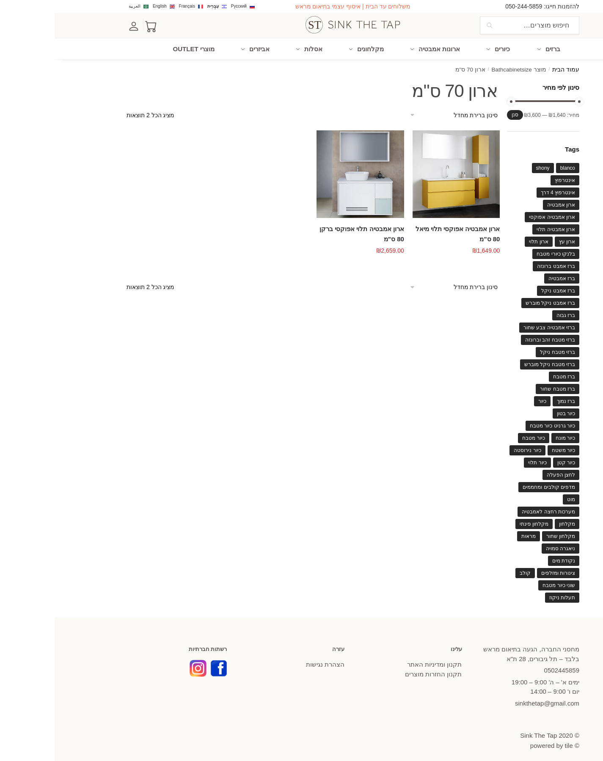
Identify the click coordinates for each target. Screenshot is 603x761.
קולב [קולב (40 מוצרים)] (470, 569)
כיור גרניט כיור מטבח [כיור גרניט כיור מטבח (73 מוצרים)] (497, 422)
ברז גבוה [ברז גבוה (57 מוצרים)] (511, 311)
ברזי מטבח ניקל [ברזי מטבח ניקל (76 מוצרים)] (502, 348)
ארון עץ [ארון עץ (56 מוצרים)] (512, 238)
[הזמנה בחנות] (397, 111)
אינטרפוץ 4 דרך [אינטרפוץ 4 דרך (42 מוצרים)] (503, 189)
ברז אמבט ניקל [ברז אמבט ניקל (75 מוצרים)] (503, 287)
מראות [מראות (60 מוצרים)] (474, 532)
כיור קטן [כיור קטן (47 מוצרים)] (511, 459)
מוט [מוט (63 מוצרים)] (516, 496)
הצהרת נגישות (270, 660)
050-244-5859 (469, 6)
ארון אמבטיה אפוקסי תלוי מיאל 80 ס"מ (403, 230)
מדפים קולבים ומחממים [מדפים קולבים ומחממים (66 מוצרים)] (494, 483)
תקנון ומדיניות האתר (379, 660)
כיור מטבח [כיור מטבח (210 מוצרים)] (479, 434)
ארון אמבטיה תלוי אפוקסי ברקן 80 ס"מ (307, 230)
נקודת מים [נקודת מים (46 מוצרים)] (509, 557)
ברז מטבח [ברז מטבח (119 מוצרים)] (509, 373)
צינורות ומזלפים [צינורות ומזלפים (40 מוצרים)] (503, 569)
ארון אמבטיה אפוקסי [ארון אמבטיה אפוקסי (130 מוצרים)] (497, 213)
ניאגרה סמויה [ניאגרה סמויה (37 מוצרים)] (505, 545)
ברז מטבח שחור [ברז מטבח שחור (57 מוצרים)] (502, 385)
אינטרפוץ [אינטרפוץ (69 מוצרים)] (510, 176)
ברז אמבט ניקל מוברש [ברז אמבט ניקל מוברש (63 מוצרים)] (495, 299)
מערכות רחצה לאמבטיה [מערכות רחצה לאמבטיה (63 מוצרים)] (493, 508)
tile (514, 742)
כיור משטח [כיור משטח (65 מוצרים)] (508, 446)
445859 (507, 666)
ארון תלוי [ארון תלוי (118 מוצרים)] (483, 238)
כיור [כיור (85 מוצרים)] (488, 397)
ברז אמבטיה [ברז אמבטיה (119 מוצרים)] (507, 275)
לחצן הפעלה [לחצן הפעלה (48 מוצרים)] (506, 471)
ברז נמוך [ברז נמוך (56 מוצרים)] (511, 397)
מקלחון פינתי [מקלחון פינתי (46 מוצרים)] (479, 520)
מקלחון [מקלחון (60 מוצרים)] (512, 520)
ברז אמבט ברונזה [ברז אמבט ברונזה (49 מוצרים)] (501, 262)
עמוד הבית (511, 66)
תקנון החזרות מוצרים (378, 670)
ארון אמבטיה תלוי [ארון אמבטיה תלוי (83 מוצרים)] (501, 226)
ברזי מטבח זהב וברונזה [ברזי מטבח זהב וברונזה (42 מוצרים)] (495, 336)
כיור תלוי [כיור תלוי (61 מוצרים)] (483, 459)
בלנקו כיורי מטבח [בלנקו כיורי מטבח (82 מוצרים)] (501, 250)
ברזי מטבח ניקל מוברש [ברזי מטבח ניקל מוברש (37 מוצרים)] (495, 361)
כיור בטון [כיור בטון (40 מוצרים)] (511, 410)
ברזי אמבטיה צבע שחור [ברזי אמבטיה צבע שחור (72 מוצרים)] (494, 324)
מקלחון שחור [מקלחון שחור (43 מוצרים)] (506, 532)
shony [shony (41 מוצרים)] (488, 164)
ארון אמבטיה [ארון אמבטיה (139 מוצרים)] (506, 201)
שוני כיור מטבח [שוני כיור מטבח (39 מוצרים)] (504, 582)
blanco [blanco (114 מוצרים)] (513, 164)
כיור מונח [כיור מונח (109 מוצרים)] (510, 434)
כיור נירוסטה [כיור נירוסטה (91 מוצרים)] (472, 446)
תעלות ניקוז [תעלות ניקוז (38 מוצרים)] (507, 594)
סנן (460, 111)
